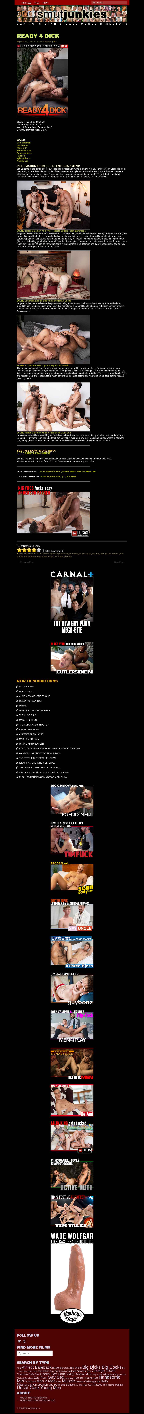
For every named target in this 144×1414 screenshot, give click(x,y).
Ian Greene (115, 554)
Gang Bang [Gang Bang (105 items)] (29, 1378)
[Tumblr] (24, 1341)
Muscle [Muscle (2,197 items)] (68, 1381)
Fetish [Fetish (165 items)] (122, 1374)
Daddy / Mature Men (71, 554)
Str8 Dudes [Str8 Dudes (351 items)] (67, 1384)
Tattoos (50, 556)
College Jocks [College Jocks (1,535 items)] (104, 1370)
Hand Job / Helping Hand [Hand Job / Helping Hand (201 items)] (86, 1378)
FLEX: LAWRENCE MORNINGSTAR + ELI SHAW (43, 777)
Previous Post (27, 562)
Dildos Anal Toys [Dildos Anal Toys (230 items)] (111, 1374)
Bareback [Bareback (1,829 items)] (43, 1367)
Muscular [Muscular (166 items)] (80, 1382)
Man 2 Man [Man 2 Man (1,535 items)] (46, 1381)
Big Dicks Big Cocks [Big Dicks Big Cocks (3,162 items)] (102, 1367)
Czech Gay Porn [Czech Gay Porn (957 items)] (52, 1374)
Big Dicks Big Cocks (57, 554)
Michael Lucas (25, 556)
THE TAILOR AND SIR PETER (34, 725)
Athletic (29, 554)
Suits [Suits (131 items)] (76, 1385)
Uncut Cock (68, 556)
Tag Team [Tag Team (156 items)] (83, 1385)
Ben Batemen (44, 554)
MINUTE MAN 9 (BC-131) (31, 744)
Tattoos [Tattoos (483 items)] (97, 1384)
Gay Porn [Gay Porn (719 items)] (40, 1377)
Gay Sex (88, 554)
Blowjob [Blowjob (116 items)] (26, 1371)
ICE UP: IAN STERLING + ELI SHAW (37, 763)
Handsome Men (105, 554)
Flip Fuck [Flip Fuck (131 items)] (20, 1378)
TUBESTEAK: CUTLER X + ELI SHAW (37, 758)
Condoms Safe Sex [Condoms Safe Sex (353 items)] (28, 1374)
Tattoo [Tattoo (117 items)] (90, 1385)
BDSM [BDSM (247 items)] (55, 1368)
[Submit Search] (93, 2)
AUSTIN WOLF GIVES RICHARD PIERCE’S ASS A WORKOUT (49, 748)
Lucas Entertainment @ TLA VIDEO (58, 476)
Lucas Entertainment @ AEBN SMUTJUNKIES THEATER (67, 471)
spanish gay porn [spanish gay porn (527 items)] (49, 1384)
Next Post (119, 562)
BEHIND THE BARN (29, 729)
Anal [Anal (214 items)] (19, 1368)
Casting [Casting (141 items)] (64, 1371)
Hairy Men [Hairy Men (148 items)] (69, 1378)
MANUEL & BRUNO (28, 720)
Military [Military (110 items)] (58, 1382)
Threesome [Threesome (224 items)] (108, 1385)
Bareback (35, 554)
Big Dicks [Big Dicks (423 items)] (76, 1367)
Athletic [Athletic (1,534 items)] (28, 1367)
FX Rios (82, 554)
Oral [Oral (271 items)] (86, 1381)
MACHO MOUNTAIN (29, 739)
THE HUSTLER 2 (27, 715)
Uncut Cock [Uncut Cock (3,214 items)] (28, 1387)
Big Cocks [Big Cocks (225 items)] (64, 1368)
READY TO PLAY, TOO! (30, 701)
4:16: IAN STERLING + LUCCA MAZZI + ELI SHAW (44, 772)
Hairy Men (95, 554)
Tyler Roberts (58, 556)
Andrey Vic (22, 554)
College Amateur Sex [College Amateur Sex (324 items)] (79, 1371)
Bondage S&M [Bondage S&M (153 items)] (36, 1371)
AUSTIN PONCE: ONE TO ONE (34, 696)
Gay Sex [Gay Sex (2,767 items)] (56, 1377)
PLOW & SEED (26, 686)
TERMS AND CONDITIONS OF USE (37, 1400)
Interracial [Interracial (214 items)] (31, 1381)
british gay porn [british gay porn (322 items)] (51, 1371)
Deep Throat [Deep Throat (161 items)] (97, 1374)
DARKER (23, 705)
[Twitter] (19, 1341)
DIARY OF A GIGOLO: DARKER (34, 710)
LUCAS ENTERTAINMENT (34, 453)
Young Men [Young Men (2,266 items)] (50, 1387)
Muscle (33, 556)
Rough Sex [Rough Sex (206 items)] (94, 1381)
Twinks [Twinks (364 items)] (119, 1384)
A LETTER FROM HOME (31, 734)
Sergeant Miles (42, 556)
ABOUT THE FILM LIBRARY (33, 1397)
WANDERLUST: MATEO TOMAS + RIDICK (39, 753)
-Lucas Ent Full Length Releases (39, 42)
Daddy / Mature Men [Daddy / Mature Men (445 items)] (78, 1374)
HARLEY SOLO (26, 691)
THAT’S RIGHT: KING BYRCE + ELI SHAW (40, 767)
